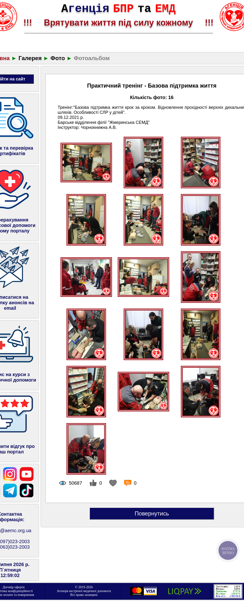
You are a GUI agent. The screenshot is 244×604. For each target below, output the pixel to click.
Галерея (30, 58)
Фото (58, 58)
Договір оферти (14, 587)
